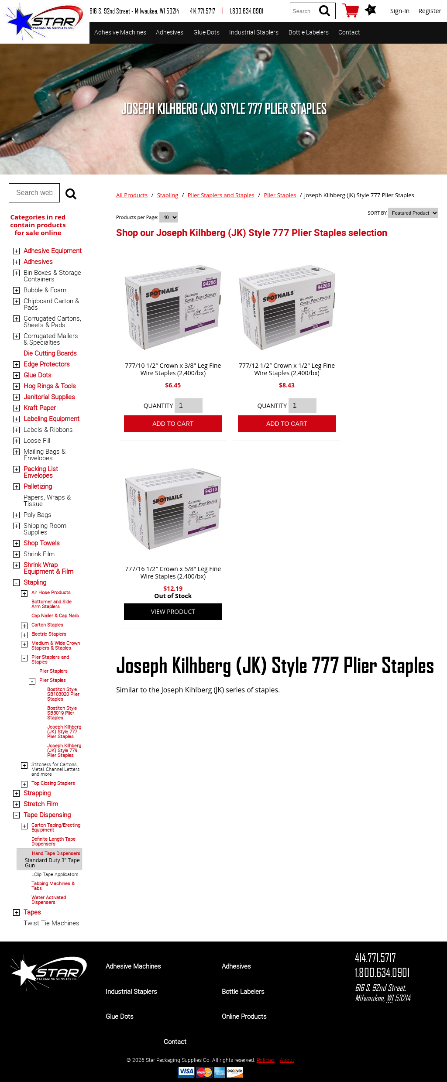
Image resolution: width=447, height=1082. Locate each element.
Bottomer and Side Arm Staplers (51, 603)
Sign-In (399, 11)
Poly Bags (38, 514)
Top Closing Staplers (53, 783)
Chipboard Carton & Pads (51, 304)
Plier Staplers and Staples (50, 659)
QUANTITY (158, 405)
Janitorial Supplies (49, 396)
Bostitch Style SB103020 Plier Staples (63, 694)
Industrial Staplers (254, 32)
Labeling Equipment (51, 418)
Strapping (37, 792)
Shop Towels (42, 542)
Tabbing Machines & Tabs (53, 885)
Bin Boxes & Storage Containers (52, 275)
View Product (173, 611)
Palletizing (38, 486)
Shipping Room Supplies (45, 528)
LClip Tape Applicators (55, 874)
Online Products (244, 1016)
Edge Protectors (47, 364)
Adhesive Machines (120, 32)
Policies (266, 1059)
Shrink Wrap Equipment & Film (48, 567)
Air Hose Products (51, 592)
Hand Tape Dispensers (56, 853)
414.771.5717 (375, 958)
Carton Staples (47, 624)
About (287, 1059)
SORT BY (377, 212)
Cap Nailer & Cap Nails (55, 615)
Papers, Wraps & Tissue (47, 500)
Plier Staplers (53, 671)
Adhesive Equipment (53, 250)
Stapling (35, 582)
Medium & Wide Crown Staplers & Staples (55, 645)
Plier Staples (52, 680)
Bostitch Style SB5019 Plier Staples (62, 713)
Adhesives (169, 32)
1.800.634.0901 (382, 972)
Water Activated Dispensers (48, 899)
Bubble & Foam (45, 289)
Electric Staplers (48, 633)
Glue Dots (206, 32)
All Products (132, 195)
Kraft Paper (40, 407)
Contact (349, 32)
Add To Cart (172, 423)
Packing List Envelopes (41, 471)
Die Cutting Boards (50, 353)
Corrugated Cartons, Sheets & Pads (52, 321)
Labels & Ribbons (48, 429)
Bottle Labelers (309, 32)
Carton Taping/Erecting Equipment (55, 827)
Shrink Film (39, 553)
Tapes (32, 911)
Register (429, 11)
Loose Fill (37, 440)
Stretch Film (41, 803)
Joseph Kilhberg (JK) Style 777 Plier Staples (64, 731)
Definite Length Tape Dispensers (53, 841)
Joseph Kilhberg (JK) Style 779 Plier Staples (64, 750)
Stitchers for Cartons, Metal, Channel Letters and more (55, 769)
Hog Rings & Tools (50, 385)
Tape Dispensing (47, 814)
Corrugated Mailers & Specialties (51, 338)
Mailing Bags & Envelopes (44, 454)
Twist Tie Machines (51, 922)
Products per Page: (137, 217)
